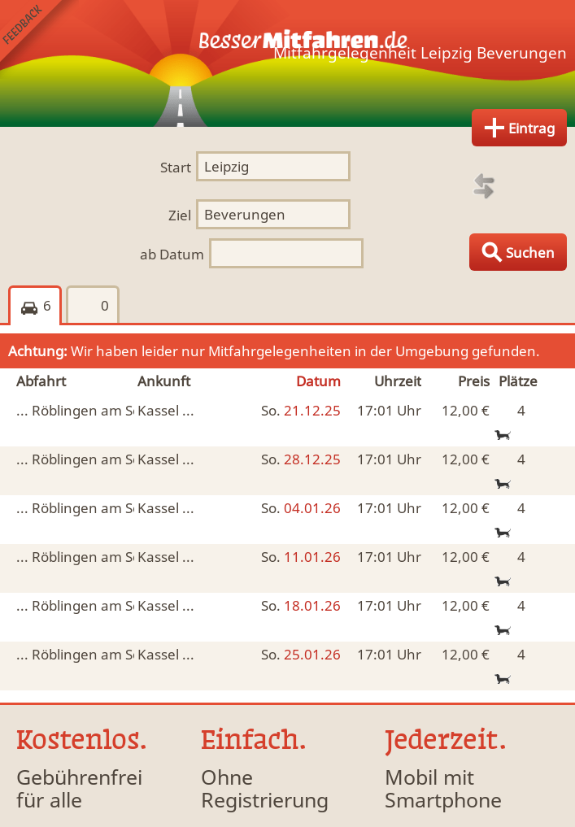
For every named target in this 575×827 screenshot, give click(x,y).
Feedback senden (39, 39)
